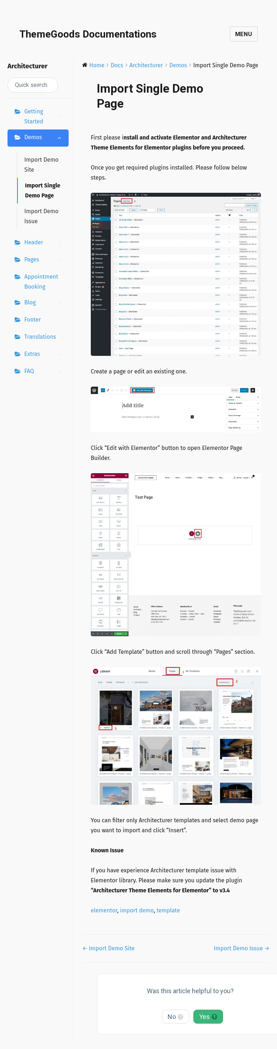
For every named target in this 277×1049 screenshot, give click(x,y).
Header (44, 243)
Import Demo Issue (41, 216)
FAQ (44, 372)
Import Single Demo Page (42, 190)
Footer (44, 320)
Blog (44, 303)
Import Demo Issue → (241, 948)
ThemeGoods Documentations (88, 34)
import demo (137, 910)
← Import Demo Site (108, 948)
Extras (44, 355)
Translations (46, 337)
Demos (44, 138)
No (175, 1016)
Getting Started (44, 116)
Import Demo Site (41, 164)
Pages (44, 260)
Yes (208, 1016)
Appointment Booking (46, 281)
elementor (104, 910)
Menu (243, 34)
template (168, 910)
